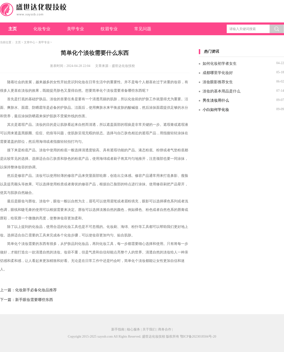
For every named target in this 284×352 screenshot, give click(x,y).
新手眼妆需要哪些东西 (34, 300)
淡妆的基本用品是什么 (221, 91)
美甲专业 (75, 28)
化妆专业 (41, 28)
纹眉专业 (109, 28)
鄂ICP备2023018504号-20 (198, 336)
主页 (12, 28)
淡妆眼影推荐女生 (218, 82)
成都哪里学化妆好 (218, 73)
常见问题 (142, 28)
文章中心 (29, 42)
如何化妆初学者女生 (220, 63)
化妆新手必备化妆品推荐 (36, 290)
